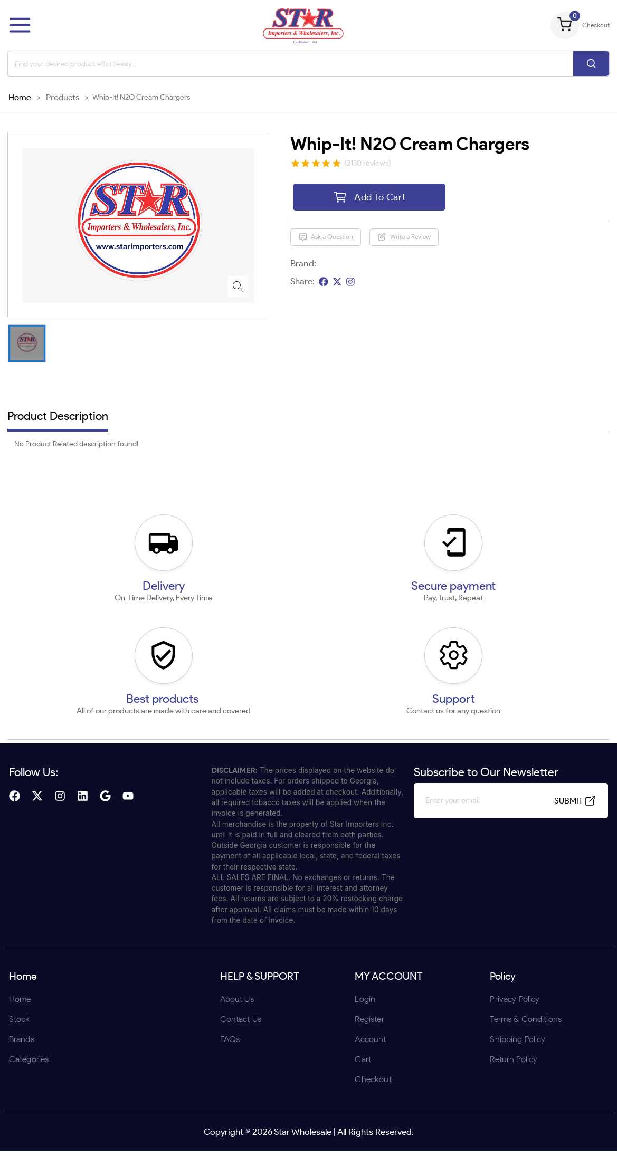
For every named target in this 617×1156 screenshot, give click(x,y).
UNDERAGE (364, 647)
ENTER (252, 647)
